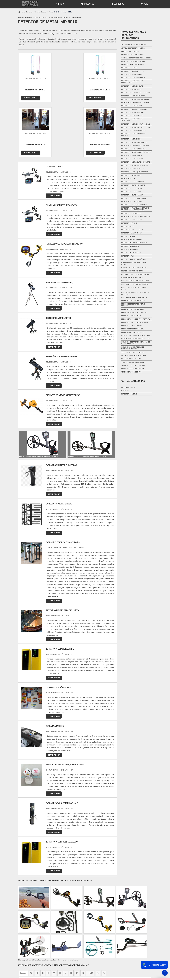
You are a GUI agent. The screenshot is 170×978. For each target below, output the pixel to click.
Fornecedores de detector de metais (133, 263)
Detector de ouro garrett (132, 195)
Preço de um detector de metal (134, 312)
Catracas (125, 391)
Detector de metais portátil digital (135, 124)
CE (83, 917)
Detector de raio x (38, 17)
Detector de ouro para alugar (133, 198)
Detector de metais (129, 68)
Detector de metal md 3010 (132, 159)
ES (43, 917)
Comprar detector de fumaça (133, 55)
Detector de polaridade (131, 213)
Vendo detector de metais (131, 372)
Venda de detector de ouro (132, 369)
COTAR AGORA (30, 97)
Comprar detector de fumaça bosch (136, 58)
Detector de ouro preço (131, 201)
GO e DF (90, 917)
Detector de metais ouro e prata (134, 109)
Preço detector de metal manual (134, 322)
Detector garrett (128, 226)
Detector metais (128, 236)
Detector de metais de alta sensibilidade (132, 82)
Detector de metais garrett (132, 89)
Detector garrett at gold (132, 230)
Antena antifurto (128, 387)
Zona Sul (58, 939)
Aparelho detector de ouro (132, 51)
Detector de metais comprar (133, 78)
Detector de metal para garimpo (134, 165)
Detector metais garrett (131, 239)
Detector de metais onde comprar (135, 102)
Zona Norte (36, 939)
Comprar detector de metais (133, 61)
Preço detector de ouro (131, 326)
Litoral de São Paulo (97, 939)
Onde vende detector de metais (134, 297)
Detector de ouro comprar (132, 182)
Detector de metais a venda (132, 71)
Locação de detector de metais (134, 268)
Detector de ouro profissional (134, 205)
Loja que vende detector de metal (135, 274)
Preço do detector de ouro (132, 332)
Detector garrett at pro (131, 233)
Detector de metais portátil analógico (132, 120)
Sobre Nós (117, 3)
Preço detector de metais (131, 316)
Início (59, 3)
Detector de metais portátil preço (135, 127)
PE (71, 917)
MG (37, 917)
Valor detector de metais (131, 359)
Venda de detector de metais (133, 365)
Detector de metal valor (131, 175)
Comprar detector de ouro (132, 64)
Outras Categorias (133, 381)
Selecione (23, 917)
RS (66, 917)
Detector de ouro (128, 178)
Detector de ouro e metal (131, 188)
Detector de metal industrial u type (136, 152)
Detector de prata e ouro (131, 220)
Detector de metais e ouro (132, 86)
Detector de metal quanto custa (134, 172)
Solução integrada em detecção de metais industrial (135, 343)
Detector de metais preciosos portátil (133, 135)
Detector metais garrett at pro (134, 243)
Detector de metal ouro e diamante (135, 162)
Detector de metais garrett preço (135, 93)
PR (54, 917)
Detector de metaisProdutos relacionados (133, 35)
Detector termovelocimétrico (133, 259)
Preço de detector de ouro (132, 309)
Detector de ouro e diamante (133, 185)
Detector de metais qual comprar (135, 145)
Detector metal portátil (131, 253)
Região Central (25, 939)
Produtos (87, 3)
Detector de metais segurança (133, 149)
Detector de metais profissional (134, 142)
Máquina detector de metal (132, 277)
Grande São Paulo (81, 939)
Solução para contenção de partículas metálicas (132, 348)
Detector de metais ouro (131, 106)
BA (77, 917)
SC (60, 917)
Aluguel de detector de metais (133, 45)
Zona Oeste (48, 939)
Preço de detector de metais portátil (133, 305)
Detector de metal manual (132, 155)
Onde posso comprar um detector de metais (135, 293)
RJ (31, 917)
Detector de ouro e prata (131, 192)
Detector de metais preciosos (133, 130)
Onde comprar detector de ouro (134, 284)
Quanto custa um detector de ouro (135, 339)
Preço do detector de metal (132, 329)
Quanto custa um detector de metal (136, 335)
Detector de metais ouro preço (134, 112)
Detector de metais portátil (132, 116)
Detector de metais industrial (133, 96)
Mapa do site (145, 961)
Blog (144, 3)
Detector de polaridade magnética (135, 216)
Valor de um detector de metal (134, 355)
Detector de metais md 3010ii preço (135, 99)
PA (104, 917)
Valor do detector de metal (53, 17)
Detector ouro (127, 256)
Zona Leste (68, 939)
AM (98, 917)
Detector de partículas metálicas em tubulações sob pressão (135, 209)
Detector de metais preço (131, 139)
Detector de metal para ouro (133, 168)
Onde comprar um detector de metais (133, 288)
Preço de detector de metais (72, 17)
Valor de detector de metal (132, 352)
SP (48, 917)
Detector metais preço (130, 249)
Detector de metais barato (132, 74)
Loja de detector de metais (132, 271)
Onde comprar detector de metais (135, 281)
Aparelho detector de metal (132, 48)
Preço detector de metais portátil (135, 319)
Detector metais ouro (130, 246)
